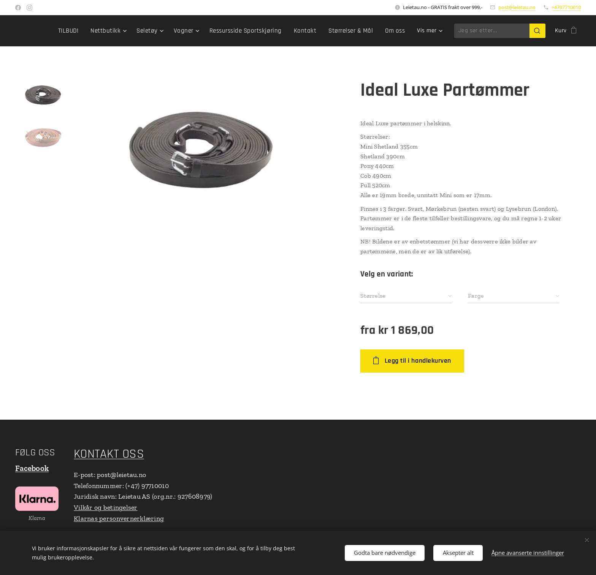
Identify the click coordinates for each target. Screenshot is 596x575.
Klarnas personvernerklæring (119, 518)
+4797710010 (566, 7)
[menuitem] (82, 30)
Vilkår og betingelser (106, 507)
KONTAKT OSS (109, 454)
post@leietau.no (517, 7)
